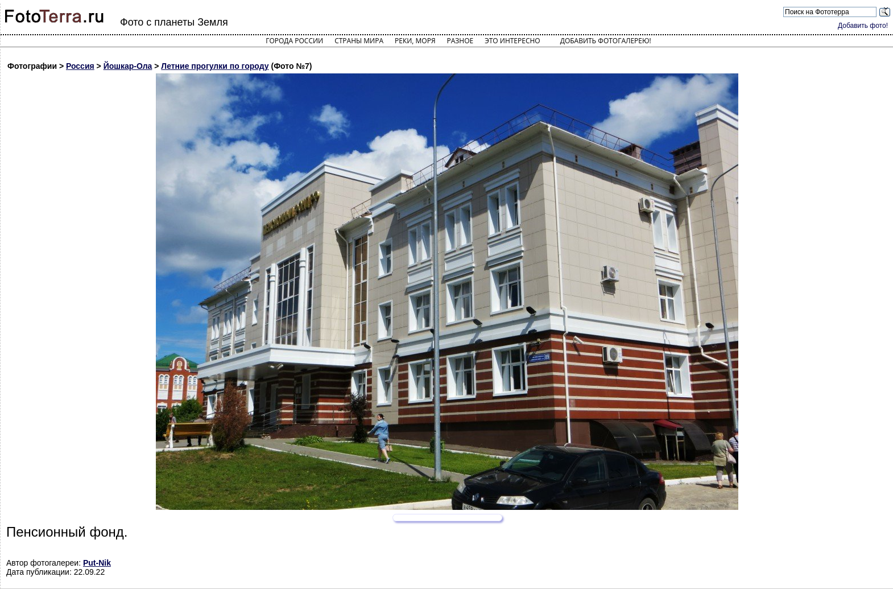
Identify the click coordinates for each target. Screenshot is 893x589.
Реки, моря (415, 41)
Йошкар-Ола (128, 66)
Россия (80, 66)
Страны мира (358, 41)
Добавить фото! (863, 26)
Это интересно (512, 41)
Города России (294, 41)
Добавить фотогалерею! (605, 41)
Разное (460, 41)
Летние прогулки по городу (214, 66)
